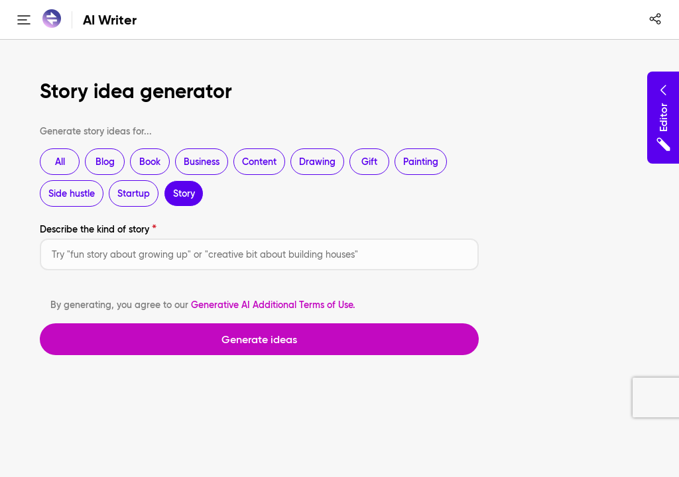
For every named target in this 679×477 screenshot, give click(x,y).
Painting (420, 162)
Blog (105, 162)
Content (259, 162)
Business (201, 162)
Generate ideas (259, 339)
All (60, 162)
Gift (369, 162)
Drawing (317, 162)
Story (184, 193)
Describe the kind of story (94, 229)
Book (149, 162)
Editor (663, 117)
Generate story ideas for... (96, 131)
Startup (133, 193)
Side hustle (71, 193)
